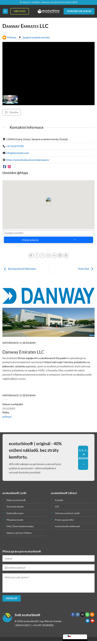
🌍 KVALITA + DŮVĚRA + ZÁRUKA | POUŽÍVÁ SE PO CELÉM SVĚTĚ (48, 2)
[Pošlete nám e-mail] (82, 614)
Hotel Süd (86, 268)
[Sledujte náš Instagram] (77, 614)
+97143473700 (15, 145)
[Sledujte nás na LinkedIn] (87, 621)
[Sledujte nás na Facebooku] (73, 614)
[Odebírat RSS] (92, 614)
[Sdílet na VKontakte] (54, 255)
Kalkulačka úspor (15, 513)
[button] (5, 11)
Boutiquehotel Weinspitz (19, 268)
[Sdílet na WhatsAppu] (31, 255)
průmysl (6, 416)
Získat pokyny (30, 239)
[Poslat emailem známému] (48, 255)
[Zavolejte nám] (87, 614)
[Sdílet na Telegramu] (66, 255)
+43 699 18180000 (43, 625)
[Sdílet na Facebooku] (36, 255)
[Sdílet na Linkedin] (60, 255)
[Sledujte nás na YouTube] (92, 621)
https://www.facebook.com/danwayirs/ (27, 159)
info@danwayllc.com (17, 152)
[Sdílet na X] (42, 255)
